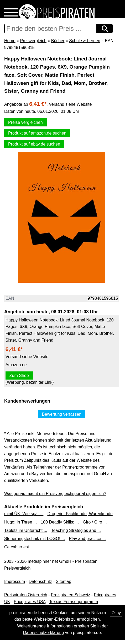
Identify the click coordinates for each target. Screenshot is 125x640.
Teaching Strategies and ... (76, 530)
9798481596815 (102, 298)
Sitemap (63, 581)
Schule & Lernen (84, 40)
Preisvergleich (33, 40)
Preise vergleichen (25, 122)
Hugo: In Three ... (20, 522)
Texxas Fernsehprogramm (73, 601)
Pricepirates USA (29, 601)
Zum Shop (19, 375)
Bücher (58, 40)
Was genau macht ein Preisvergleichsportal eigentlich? (55, 493)
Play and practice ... (87, 538)
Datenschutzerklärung (43, 632)
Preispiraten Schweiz (70, 595)
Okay (116, 612)
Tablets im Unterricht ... (25, 530)
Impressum (14, 581)
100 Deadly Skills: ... (60, 522)
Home (9, 40)
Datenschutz (40, 581)
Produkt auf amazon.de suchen (37, 133)
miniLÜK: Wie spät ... (23, 513)
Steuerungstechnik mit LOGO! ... (34, 538)
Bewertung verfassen (61, 414)
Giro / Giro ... (95, 522)
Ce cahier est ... (19, 547)
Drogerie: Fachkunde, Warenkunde (79, 513)
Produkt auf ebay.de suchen (34, 144)
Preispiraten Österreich (25, 595)
